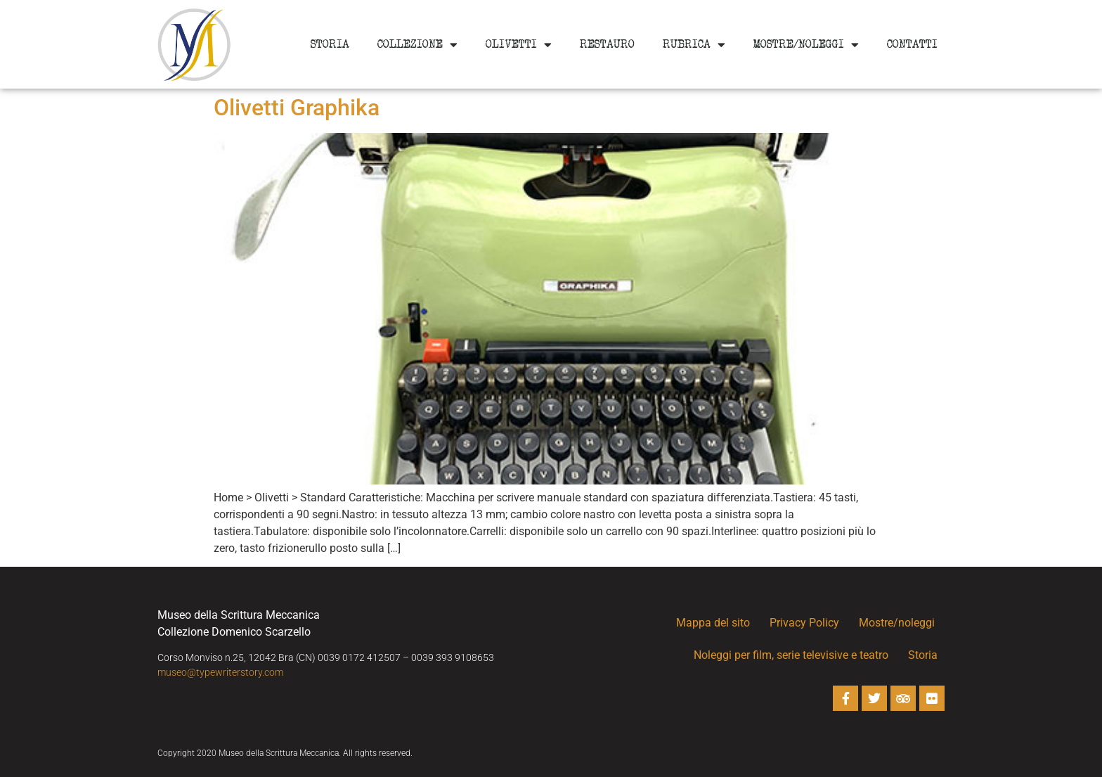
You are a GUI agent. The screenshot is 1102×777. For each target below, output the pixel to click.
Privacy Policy (804, 622)
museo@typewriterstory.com (220, 672)
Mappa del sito (713, 622)
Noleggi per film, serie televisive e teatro (791, 655)
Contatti (912, 44)
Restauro (607, 44)
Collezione (417, 45)
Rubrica (694, 45)
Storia (330, 44)
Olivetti (519, 45)
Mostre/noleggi (806, 45)
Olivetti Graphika (297, 107)
